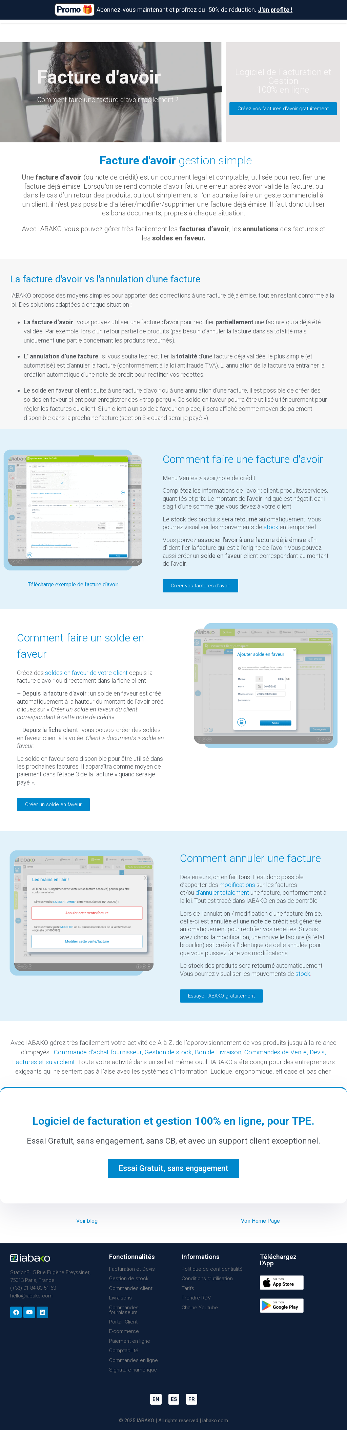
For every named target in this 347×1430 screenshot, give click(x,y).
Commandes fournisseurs (124, 1310)
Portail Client (123, 1322)
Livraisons (120, 1298)
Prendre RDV (196, 1298)
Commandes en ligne (133, 1360)
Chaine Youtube (200, 1308)
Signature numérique (133, 1370)
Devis (317, 1052)
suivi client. (61, 1062)
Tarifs (188, 1288)
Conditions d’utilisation (207, 1278)
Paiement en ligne (129, 1341)
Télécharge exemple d (54, 584)
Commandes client (130, 1288)
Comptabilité (123, 1350)
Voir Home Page (260, 1221)
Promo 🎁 (75, 10)
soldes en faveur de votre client (86, 672)
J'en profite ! (275, 9)
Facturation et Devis (132, 1269)
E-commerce (124, 1331)
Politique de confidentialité (212, 1269)
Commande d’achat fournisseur (98, 1052)
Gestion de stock (168, 1052)
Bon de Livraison (218, 1052)
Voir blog (87, 1221)
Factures (24, 1062)
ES (174, 1399)
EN (155, 1399)
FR (191, 1399)
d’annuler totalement (222, 892)
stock (271, 527)
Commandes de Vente (275, 1052)
